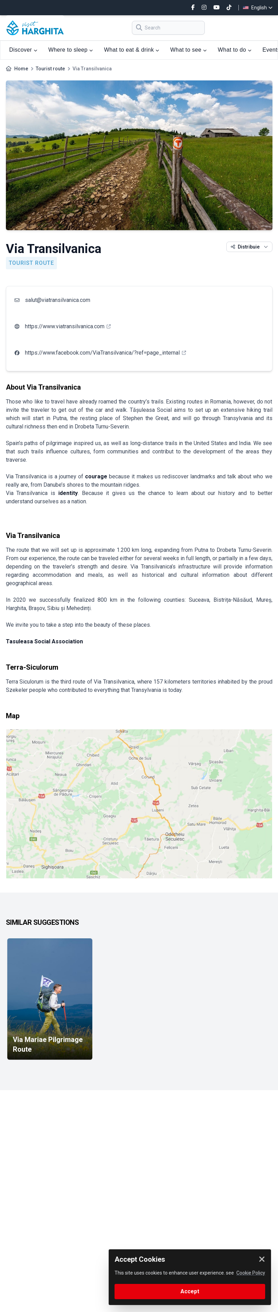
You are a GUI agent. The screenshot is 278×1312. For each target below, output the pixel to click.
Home (21, 68)
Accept (189, 1291)
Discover (23, 50)
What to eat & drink (131, 50)
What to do (235, 50)
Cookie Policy (250, 1273)
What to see (188, 50)
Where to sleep (70, 50)
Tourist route (50, 68)
